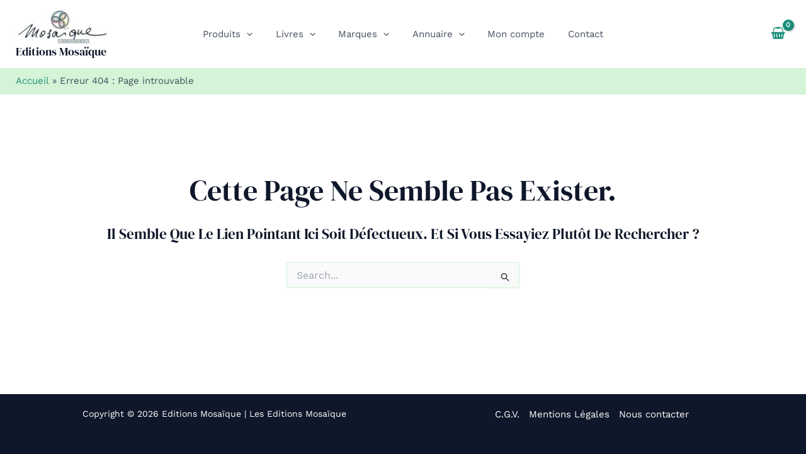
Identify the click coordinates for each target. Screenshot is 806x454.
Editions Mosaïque (61, 51)
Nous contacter (654, 414)
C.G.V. (507, 414)
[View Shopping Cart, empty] (778, 34)
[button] (257, 34)
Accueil (32, 80)
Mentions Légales (569, 414)
